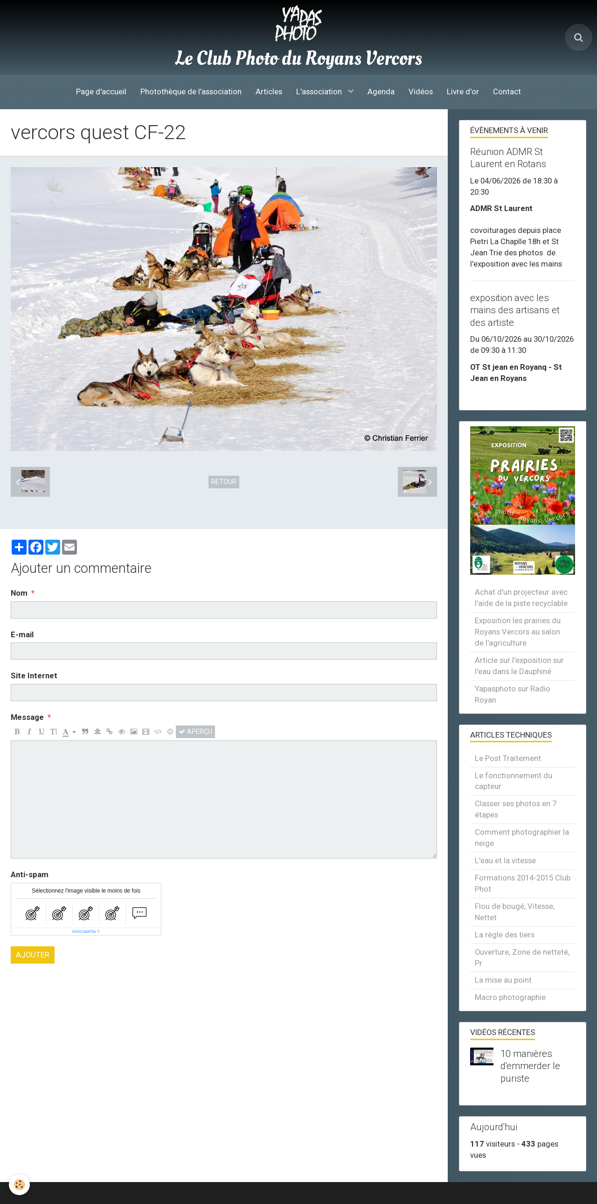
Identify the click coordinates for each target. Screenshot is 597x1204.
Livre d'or (463, 91)
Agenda (381, 91)
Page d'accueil (101, 91)
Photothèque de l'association (191, 91)
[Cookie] (19, 1184)
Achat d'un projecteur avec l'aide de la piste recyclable (521, 597)
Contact (507, 91)
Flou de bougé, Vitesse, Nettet (515, 911)
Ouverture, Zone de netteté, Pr (522, 957)
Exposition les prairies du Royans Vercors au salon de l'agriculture (518, 632)
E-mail (22, 634)
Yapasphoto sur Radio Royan (512, 694)
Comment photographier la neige (522, 837)
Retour (223, 482)
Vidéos (421, 91)
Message (27, 717)
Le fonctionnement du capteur (513, 781)
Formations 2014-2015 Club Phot (522, 883)
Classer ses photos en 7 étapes (515, 809)
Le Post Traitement (508, 758)
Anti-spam (30, 874)
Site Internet (34, 675)
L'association (320, 91)
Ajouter (32, 954)
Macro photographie (510, 997)
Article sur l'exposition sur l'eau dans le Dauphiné (519, 665)
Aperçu (195, 731)
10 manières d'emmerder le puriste (530, 1066)
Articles (269, 91)
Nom (19, 593)
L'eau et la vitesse (505, 860)
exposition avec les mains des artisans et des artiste (515, 310)
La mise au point (503, 980)
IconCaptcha (84, 931)
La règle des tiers (505, 934)
